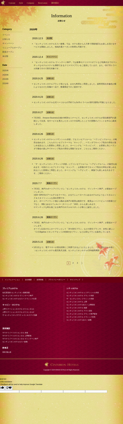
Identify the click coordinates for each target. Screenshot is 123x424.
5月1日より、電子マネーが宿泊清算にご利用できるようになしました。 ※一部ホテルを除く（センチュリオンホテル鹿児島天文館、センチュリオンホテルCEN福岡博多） (74, 248)
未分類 (49, 38)
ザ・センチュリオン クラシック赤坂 (80, 299)
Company (30, 3)
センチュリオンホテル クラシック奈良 (80, 317)
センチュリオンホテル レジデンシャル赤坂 (82, 293)
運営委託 (55, 3)
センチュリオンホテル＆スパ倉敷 (15, 342)
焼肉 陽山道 (6, 352)
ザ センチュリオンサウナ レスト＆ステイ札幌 (19, 315)
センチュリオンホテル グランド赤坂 (80, 296)
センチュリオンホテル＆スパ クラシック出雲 (19, 299)
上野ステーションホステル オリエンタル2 (18, 312)
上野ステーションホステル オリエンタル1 (18, 309)
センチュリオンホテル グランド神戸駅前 (81, 314)
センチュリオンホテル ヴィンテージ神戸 (17, 296)
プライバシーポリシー (56, 279)
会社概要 (28, 279)
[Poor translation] (9, 388)
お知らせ (50, 78)
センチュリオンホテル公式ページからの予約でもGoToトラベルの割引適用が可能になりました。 (75, 102)
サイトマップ (75, 279)
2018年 (5, 83)
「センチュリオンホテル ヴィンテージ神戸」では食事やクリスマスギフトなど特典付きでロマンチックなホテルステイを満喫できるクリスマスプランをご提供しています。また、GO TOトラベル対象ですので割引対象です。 (75, 65)
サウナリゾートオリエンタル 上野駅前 (16, 336)
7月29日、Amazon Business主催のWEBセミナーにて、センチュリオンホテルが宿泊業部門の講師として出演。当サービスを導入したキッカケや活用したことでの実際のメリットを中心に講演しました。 (75, 121)
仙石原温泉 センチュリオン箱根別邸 (16, 293)
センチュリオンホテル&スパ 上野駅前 (80, 305)
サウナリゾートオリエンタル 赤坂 (15, 333)
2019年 (5, 79)
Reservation (42, 3)
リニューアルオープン (12, 48)
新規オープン (52, 183)
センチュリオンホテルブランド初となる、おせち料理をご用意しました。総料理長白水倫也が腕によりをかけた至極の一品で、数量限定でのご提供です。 (75, 85)
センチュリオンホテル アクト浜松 (79, 311)
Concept (12, 3)
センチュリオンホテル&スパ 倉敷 (79, 320)
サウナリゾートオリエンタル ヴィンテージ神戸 (20, 339)
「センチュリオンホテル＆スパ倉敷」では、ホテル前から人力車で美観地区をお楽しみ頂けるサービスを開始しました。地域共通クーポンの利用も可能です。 (75, 45)
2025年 (5, 71)
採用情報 (40, 279)
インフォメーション (12, 279)
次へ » (81, 263)
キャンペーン (52, 57)
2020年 (5, 75)
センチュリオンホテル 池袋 (76, 308)
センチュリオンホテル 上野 (76, 302)
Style (21, 3)
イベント (6, 35)
